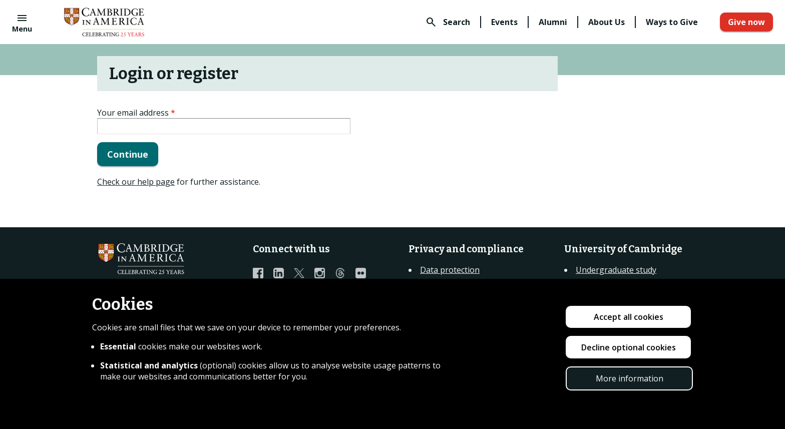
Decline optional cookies (628, 347)
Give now (746, 22)
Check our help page (136, 181)
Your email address (136, 112)
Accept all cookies (628, 316)
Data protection (450, 269)
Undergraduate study (616, 269)
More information (629, 378)
